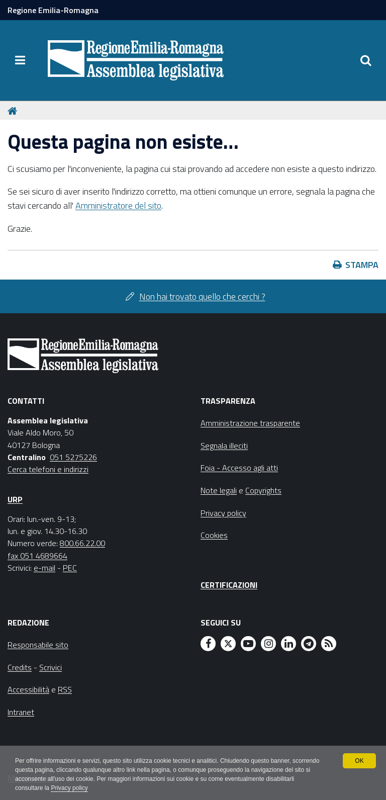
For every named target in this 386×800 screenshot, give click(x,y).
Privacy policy (69, 787)
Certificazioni (229, 585)
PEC (70, 568)
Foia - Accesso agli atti (239, 468)
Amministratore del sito (118, 205)
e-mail (44, 568)
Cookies (214, 535)
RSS (65, 689)
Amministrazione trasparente (250, 423)
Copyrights (263, 490)
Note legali (219, 490)
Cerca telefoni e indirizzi (48, 469)
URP (15, 499)
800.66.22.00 (82, 543)
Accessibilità (28, 689)
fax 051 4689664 (37, 556)
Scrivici (50, 667)
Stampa (361, 265)
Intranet (21, 712)
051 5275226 (73, 457)
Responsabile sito (38, 645)
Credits (20, 667)
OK (359, 760)
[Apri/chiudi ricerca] (365, 60)
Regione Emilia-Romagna (53, 10)
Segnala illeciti (224, 445)
